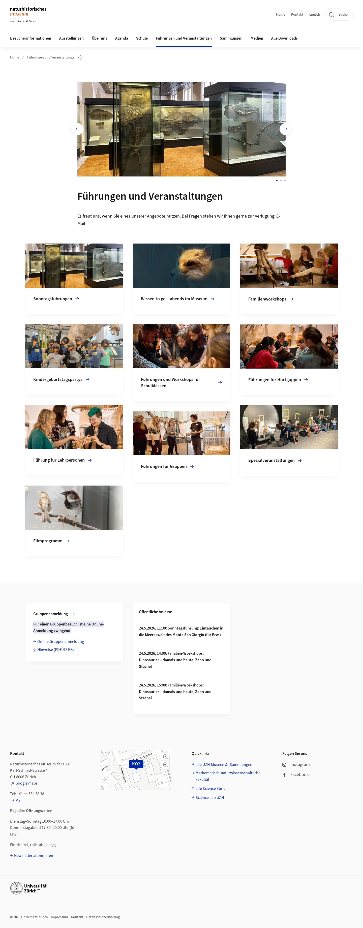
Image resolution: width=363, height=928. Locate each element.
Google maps (26, 783)
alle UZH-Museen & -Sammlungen (224, 764)
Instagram (296, 764)
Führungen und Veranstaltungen (54, 57)
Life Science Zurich (212, 788)
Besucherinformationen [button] (30, 38)
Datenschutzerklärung (103, 917)
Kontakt (297, 14)
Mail (18, 800)
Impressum (59, 917)
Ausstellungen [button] (71, 38)
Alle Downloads (284, 38)
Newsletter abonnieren (33, 855)
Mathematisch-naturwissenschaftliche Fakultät (228, 776)
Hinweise (55, 649)
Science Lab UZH (210, 797)
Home (280, 14)
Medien (257, 38)
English (314, 14)
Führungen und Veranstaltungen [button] (184, 38)
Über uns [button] (99, 38)
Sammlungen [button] (231, 38)
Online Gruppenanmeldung (60, 641)
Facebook (295, 774)
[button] (165, 757)
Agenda (121, 38)
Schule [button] (142, 38)
